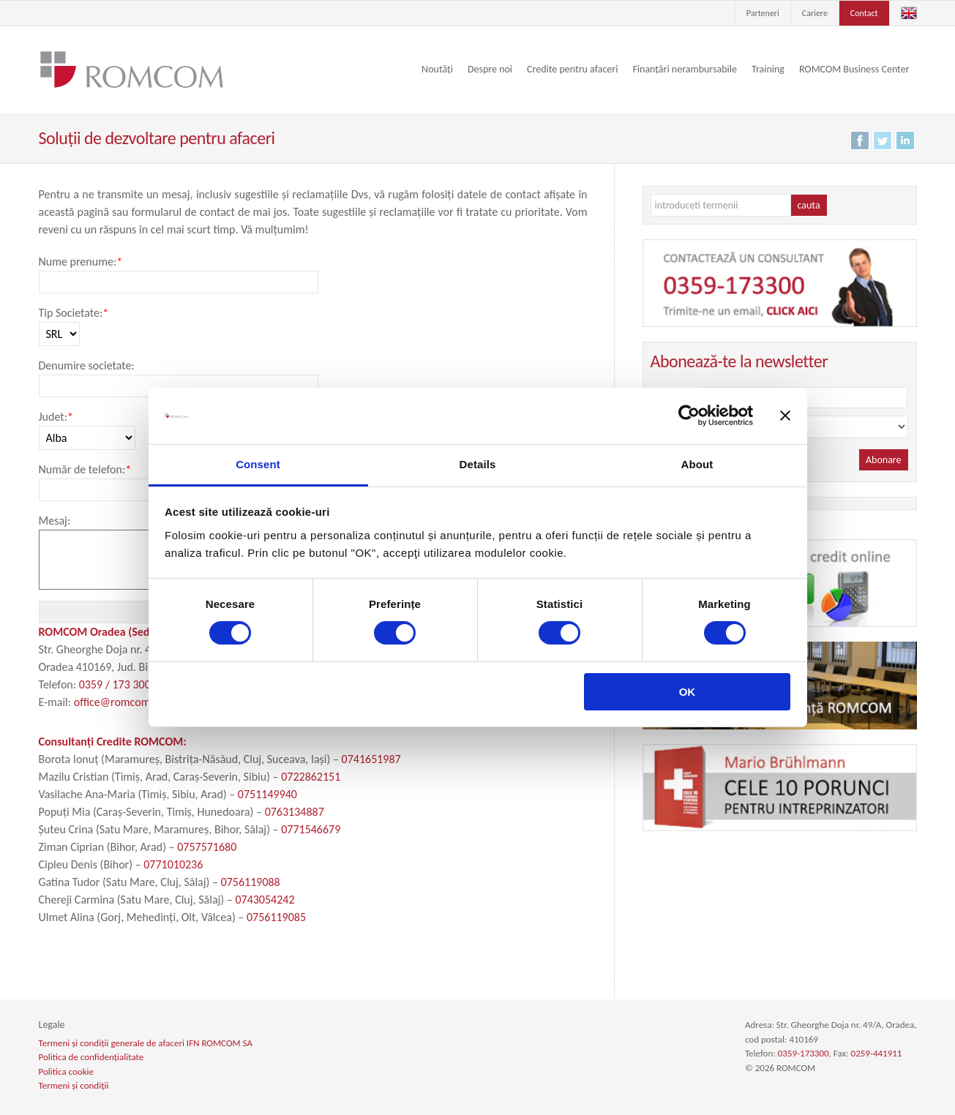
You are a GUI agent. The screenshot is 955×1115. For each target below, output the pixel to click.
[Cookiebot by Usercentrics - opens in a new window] (689, 416)
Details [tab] (478, 464)
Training (768, 69)
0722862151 (310, 777)
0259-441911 (876, 1053)
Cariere (815, 13)
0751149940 (267, 794)
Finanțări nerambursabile (684, 69)
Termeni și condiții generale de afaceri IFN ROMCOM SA (145, 1042)
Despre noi (490, 69)
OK (687, 692)
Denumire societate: (87, 365)
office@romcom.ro (119, 702)
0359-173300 (803, 1053)
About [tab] (697, 464)
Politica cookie (66, 1071)
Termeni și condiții (74, 1085)
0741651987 (371, 759)
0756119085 (276, 917)
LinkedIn (905, 140)
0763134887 (294, 812)
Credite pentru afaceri (572, 69)
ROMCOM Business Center (854, 69)
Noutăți (437, 69)
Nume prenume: (81, 262)
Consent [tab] (258, 464)
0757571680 (206, 847)
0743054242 (264, 899)
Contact (864, 13)
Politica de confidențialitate (91, 1056)
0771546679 (310, 829)
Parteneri (762, 13)
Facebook (860, 140)
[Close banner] (785, 415)
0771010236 (173, 864)
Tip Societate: (74, 313)
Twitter (882, 140)
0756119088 (250, 882)
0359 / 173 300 (115, 684)
